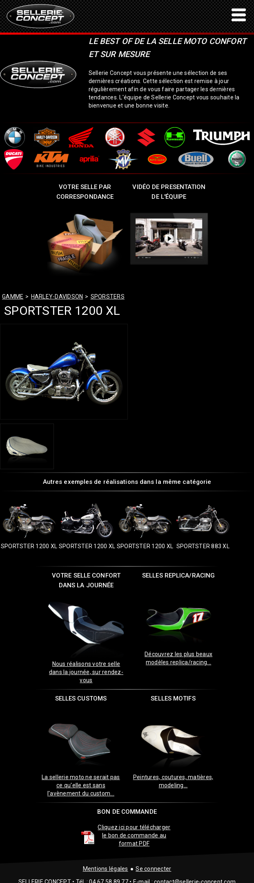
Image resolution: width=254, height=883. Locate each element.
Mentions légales (105, 868)
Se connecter (153, 868)
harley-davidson (57, 296)
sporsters (108, 296)
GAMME (12, 296)
